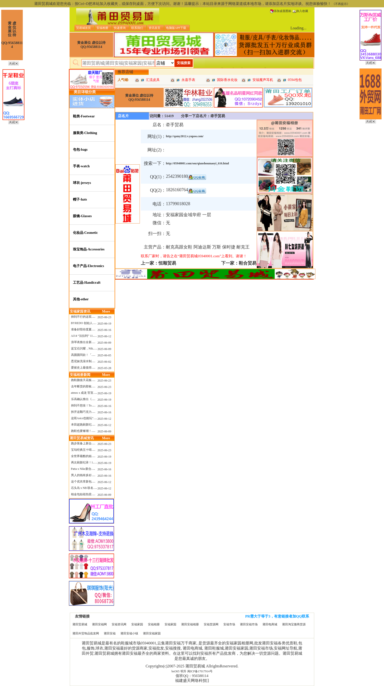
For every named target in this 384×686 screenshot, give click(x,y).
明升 (183, 671)
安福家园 (137, 624)
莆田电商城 (270, 624)
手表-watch (81, 166)
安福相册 (154, 624)
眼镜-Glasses (82, 216)
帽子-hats (80, 199)
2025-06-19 (104, 323)
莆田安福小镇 (129, 633)
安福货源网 (211, 624)
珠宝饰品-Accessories (89, 249)
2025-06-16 (104, 330)
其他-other (81, 299)
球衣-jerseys (82, 183)
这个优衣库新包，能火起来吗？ (91, 481)
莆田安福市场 (249, 624)
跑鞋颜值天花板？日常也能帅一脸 (93, 380)
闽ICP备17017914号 (200, 671)
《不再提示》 (341, 4)
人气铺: (123, 80)
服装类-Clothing (85, 133)
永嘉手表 (188, 80)
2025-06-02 (104, 361)
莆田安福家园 (152, 633)
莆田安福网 (99, 624)
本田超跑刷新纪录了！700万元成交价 (95, 424)
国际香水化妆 (227, 80)
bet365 (175, 671)
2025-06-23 (104, 317)
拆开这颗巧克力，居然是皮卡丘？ (93, 412)
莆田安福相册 (190, 624)
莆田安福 (110, 633)
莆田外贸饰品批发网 (85, 633)
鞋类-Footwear (84, 116)
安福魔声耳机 (262, 80)
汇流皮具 (153, 80)
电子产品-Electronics (88, 266)
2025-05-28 (104, 368)
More (106, 311)
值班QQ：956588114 (192, 676)
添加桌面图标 (280, 11)
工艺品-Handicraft (87, 282)
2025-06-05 (104, 355)
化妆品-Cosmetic (85, 233)
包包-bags (80, 149)
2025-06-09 (104, 342)
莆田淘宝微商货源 (294, 624)
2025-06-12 (104, 336)
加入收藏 (300, 11)
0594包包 (295, 80)
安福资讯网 (119, 624)
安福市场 (229, 624)
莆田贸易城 (79, 624)
